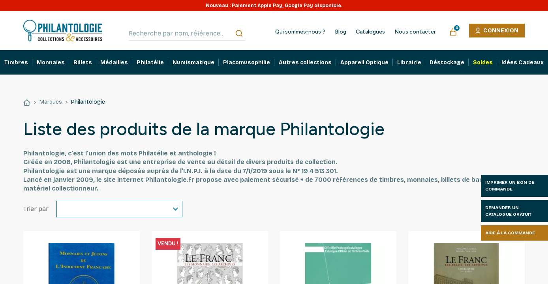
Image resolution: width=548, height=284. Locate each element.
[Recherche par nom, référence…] (187, 33)
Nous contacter (415, 32)
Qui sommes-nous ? (300, 32)
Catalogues (370, 32)
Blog (340, 32)
